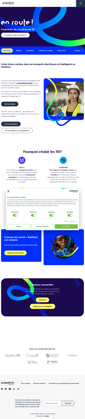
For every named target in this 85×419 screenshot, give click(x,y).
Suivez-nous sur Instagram (42, 306)
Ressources (62, 50)
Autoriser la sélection (42, 226)
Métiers (18, 50)
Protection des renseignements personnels (64, 383)
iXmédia (46, 416)
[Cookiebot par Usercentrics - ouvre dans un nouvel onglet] (71, 191)
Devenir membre (39, 383)
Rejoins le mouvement (15, 253)
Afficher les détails (69, 221)
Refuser (18, 226)
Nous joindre (25, 383)
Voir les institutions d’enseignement (16, 130)
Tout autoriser (66, 226)
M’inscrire (42, 300)
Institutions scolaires (46, 50)
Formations (30, 50)
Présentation (7, 50)
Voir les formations (10, 124)
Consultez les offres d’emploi (15, 35)
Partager (78, 50)
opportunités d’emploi (24, 83)
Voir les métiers (9, 104)
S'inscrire (68, 403)
